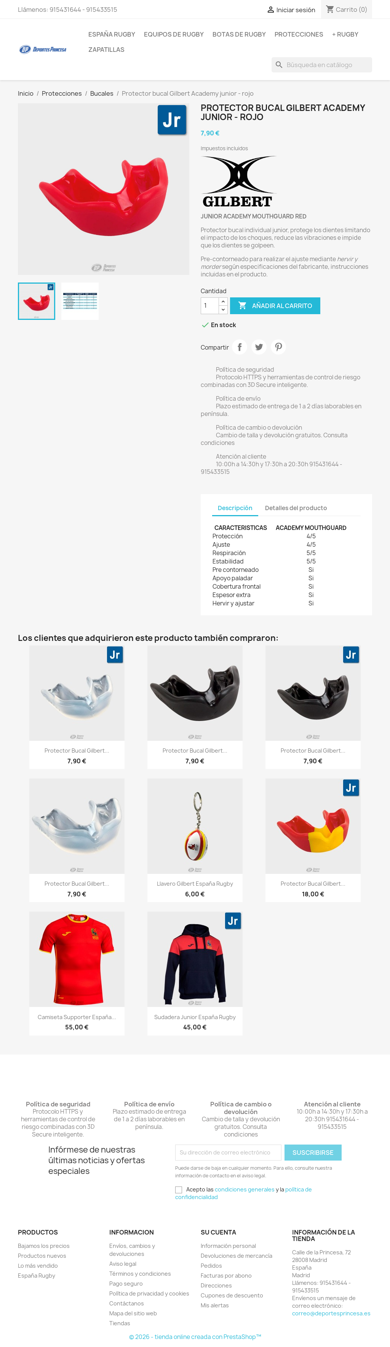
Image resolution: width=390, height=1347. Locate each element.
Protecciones (299, 34)
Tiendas (119, 1323)
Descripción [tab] (235, 508)
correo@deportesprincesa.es (331, 1313)
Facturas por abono (226, 1275)
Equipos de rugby (174, 34)
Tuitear (259, 347)
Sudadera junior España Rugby (195, 1017)
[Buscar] (322, 64)
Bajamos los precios (44, 1245)
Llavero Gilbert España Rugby (195, 883)
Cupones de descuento (232, 1295)
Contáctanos (126, 1303)
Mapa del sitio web (133, 1313)
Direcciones (216, 1285)
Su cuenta (218, 1232)
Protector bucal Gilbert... (77, 750)
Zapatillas (106, 49)
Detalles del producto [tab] (296, 508)
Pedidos (211, 1265)
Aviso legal (122, 1263)
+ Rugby (345, 34)
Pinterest (278, 347)
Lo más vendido (38, 1265)
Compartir (239, 347)
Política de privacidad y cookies (149, 1293)
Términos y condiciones (140, 1273)
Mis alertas (215, 1305)
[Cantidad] (210, 305)
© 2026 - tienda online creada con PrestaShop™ (195, 1337)
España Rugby (111, 34)
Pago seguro (126, 1283)
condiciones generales (245, 1189)
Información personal (228, 1245)
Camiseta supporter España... (77, 1017)
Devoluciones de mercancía (236, 1255)
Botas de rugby (239, 34)
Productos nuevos (42, 1255)
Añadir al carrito (275, 306)
